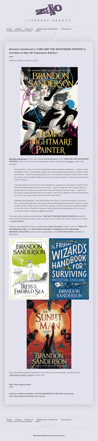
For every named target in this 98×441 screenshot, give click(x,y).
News (38, 31)
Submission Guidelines (47, 29)
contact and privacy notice (19, 31)
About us (29, 29)
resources (66, 29)
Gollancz (70, 161)
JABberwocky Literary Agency (21, 375)
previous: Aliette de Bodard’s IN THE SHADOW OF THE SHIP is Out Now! (41, 394)
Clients (18, 29)
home (9, 29)
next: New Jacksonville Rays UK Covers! (27, 396)
